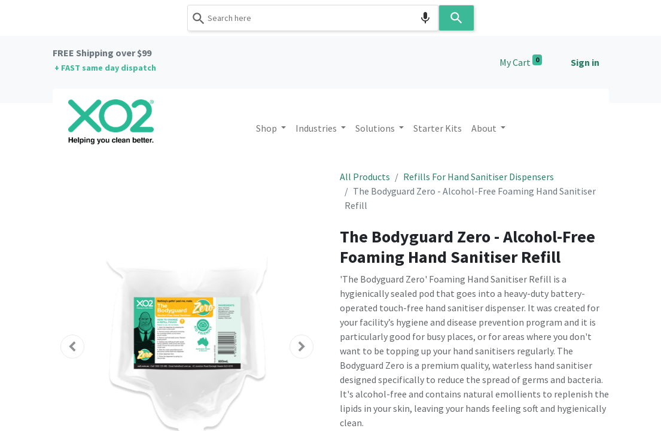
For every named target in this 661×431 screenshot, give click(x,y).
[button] (73, 346)
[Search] (456, 18)
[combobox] (312, 18)
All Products (365, 177)
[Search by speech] (425, 18)
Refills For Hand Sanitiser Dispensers (478, 177)
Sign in (585, 62)
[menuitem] (438, 128)
